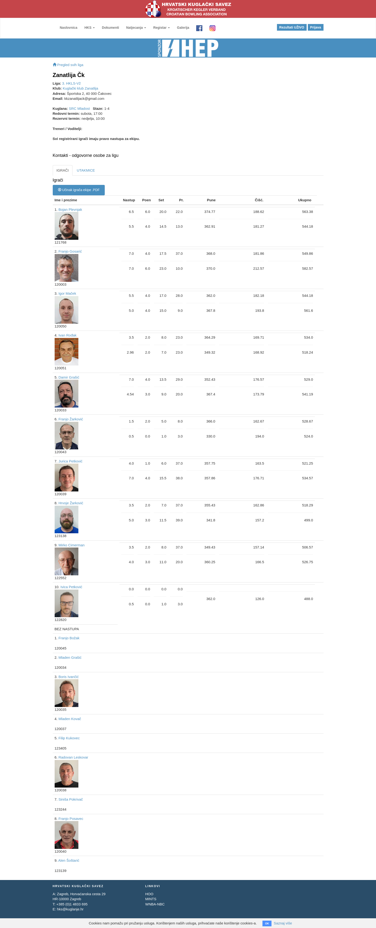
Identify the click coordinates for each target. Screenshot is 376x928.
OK (267, 923)
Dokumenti (110, 27)
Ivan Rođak (67, 335)
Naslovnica (68, 27)
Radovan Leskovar (73, 757)
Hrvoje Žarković (70, 503)
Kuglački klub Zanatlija (80, 88)
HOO (149, 894)
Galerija (183, 27)
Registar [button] (161, 27)
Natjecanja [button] (136, 27)
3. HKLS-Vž (71, 83)
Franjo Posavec (70, 819)
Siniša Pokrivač (70, 799)
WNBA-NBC (155, 904)
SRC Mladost (79, 108)
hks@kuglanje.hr (70, 909)
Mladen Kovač (69, 719)
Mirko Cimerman (71, 545)
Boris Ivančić (68, 677)
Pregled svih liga (68, 65)
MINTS (150, 899)
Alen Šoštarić (68, 860)
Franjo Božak (68, 638)
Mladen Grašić (69, 657)
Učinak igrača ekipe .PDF (79, 190)
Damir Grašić (68, 377)
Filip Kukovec (69, 738)
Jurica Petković (70, 461)
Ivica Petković (71, 587)
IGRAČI (63, 170)
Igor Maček (67, 293)
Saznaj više (283, 923)
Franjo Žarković (70, 419)
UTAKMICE (86, 170)
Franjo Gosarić (70, 251)
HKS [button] (89, 27)
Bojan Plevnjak (70, 209)
